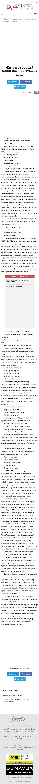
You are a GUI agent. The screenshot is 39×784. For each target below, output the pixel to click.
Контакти (21, 2)
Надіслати (13, 82)
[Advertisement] (19, 44)
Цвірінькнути (19, 87)
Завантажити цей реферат (19, 668)
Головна (10, 725)
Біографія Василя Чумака (14, 286)
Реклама (28, 2)
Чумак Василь (17, 19)
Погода (35, 2)
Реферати (4, 19)
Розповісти (26, 82)
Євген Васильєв (26, 746)
